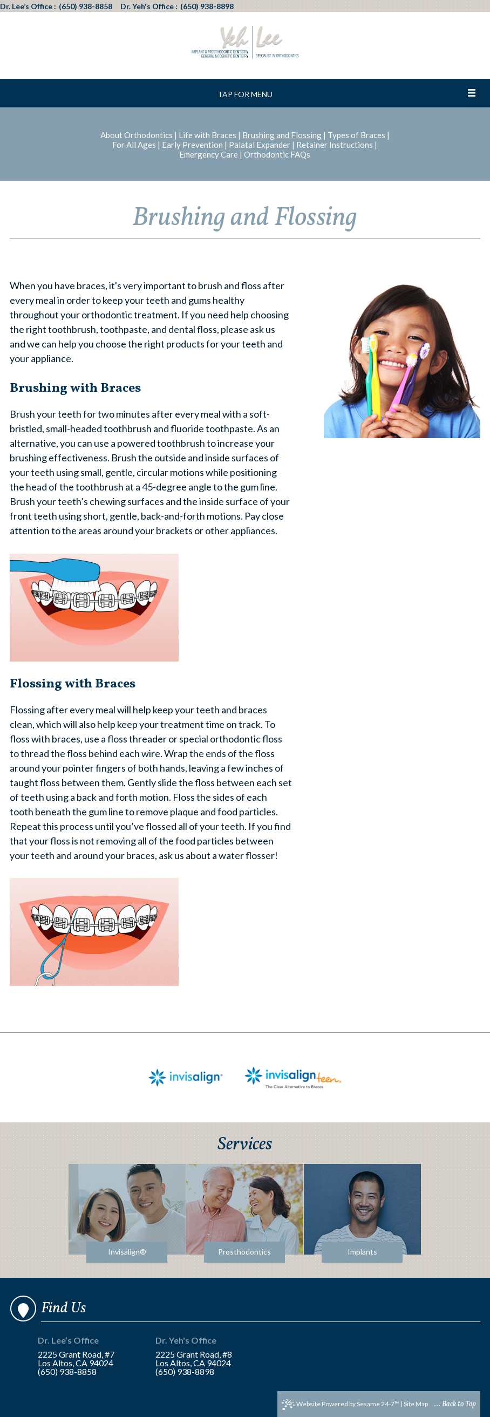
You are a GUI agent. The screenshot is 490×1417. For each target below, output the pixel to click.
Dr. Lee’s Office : (28, 6)
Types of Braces (356, 135)
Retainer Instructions (334, 144)
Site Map (416, 1404)
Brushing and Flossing (282, 135)
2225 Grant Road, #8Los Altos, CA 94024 (200, 1352)
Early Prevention (192, 144)
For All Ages (134, 144)
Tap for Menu (245, 94)
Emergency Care (208, 154)
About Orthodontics (136, 135)
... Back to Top (455, 1404)
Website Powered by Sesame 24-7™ (340, 1404)
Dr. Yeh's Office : (149, 6)
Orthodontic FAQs (277, 154)
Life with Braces (207, 135)
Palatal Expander (259, 144)
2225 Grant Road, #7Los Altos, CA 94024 (82, 1352)
